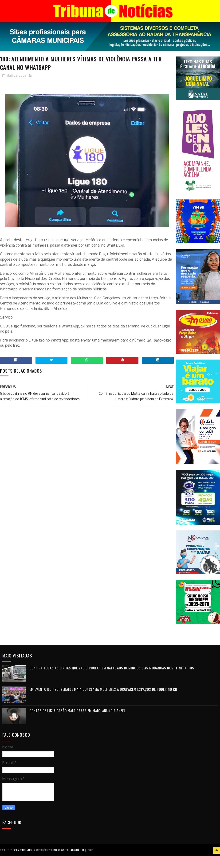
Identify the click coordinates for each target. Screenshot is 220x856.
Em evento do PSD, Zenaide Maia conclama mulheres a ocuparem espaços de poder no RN (103, 689)
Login (90, 850)
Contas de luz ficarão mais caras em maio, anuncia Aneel (77, 710)
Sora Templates (22, 850)
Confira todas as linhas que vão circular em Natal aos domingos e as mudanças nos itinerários (111, 667)
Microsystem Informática (68, 850)
